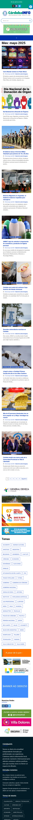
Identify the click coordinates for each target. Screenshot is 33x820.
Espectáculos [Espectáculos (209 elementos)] (17, 812)
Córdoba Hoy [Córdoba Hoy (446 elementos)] (16, 805)
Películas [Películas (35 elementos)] (17, 611)
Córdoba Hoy (6, 67)
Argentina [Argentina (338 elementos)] (15, 549)
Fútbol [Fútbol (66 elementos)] (20, 578)
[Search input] (15, 20)
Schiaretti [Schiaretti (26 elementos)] (24, 625)
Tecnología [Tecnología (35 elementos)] (7, 639)
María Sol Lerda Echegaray (21, 74)
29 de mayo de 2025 (10, 156)
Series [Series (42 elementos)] (22, 630)
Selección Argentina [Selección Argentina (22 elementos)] (10, 630)
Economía (5, 191)
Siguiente (24, 478)
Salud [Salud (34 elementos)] (15, 625)
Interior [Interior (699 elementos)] (6, 816)
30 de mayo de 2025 (10, 74)
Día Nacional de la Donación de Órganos (15, 112)
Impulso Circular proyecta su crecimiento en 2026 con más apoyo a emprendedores (16, 789)
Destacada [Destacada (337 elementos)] (16, 808)
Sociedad (25, 67)
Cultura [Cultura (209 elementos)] (6, 805)
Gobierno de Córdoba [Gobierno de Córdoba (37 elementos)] (19, 582)
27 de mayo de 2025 (10, 333)
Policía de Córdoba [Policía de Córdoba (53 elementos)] (9, 615)
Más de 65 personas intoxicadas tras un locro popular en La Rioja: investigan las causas (15, 415)
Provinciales (6, 409)
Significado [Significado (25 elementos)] (7, 634)
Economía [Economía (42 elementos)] (15, 559)
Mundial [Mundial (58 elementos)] (19, 606)
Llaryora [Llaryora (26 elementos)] (20, 601)
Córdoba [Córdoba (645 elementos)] (6, 559)
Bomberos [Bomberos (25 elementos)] (16, 554)
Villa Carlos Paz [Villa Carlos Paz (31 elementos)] (8, 644)
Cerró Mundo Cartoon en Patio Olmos (15, 72)
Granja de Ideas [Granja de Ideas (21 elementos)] (8, 592)
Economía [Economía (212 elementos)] (7, 812)
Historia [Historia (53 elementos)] (19, 592)
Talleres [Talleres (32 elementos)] (16, 634)
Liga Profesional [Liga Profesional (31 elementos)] (8, 601)
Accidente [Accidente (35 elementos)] (6, 545)
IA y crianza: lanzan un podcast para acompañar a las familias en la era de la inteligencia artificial (14, 777)
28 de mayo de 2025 (10, 247)
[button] (16, 38)
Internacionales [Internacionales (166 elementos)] (17, 816)
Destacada (13, 67)
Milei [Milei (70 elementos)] (11, 606)
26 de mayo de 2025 (10, 419)
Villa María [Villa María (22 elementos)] (20, 644)
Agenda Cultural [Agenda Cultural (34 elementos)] (18, 545)
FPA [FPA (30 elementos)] (25, 573)
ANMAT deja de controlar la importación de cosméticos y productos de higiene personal (16, 243)
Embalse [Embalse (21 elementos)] (5, 568)
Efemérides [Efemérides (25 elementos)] (6, 563)
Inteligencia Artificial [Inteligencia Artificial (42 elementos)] (19, 597)
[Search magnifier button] (30, 20)
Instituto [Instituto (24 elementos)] (6, 597)
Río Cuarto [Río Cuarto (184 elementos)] (6, 625)
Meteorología (14, 367)
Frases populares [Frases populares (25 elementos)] (9, 578)
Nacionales (12, 107)
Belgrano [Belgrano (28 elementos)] (6, 554)
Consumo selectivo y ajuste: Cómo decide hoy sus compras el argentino (15, 784)
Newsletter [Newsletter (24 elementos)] (7, 611)
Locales (19, 67)
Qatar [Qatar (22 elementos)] (20, 620)
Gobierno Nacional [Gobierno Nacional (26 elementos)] (9, 587)
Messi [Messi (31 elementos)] (4, 606)
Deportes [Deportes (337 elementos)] (7, 808)
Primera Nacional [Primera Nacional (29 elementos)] (9, 620)
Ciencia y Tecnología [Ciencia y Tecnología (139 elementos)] (22, 801)
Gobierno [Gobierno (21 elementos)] (6, 582)
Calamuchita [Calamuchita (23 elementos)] (8, 801)
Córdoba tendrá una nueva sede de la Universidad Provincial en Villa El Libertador (15, 459)
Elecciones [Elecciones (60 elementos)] (17, 563)
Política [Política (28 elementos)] (22, 615)
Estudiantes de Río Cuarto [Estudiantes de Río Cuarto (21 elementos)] (12, 573)
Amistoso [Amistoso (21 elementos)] (6, 549)
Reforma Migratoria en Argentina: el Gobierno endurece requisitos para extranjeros (14, 198)
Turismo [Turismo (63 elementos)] (16, 639)
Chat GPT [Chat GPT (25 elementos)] (25, 554)
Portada (18, 107)
